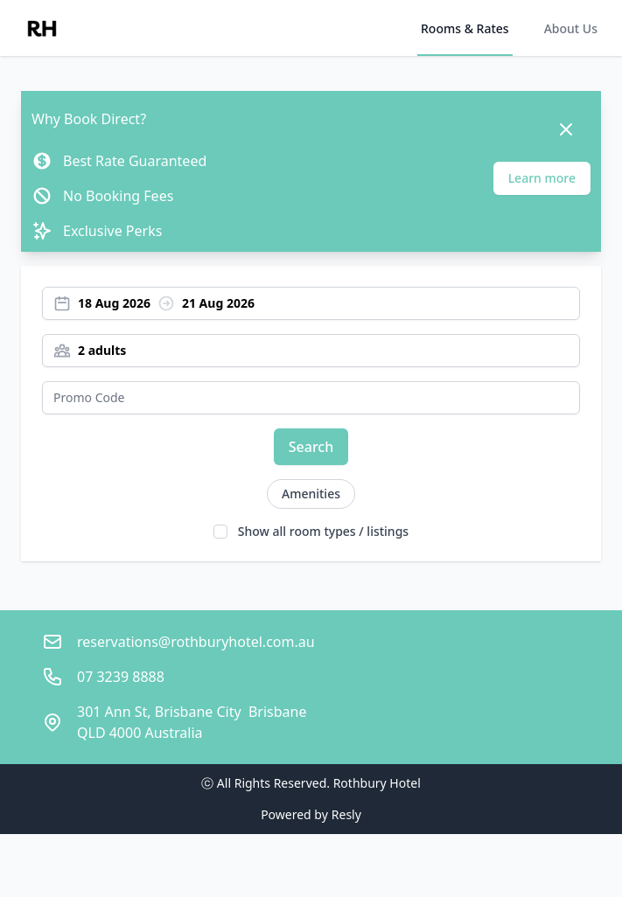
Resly (346, 814)
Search (311, 446)
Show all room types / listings (323, 531)
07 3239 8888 (120, 676)
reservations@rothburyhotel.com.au (196, 641)
